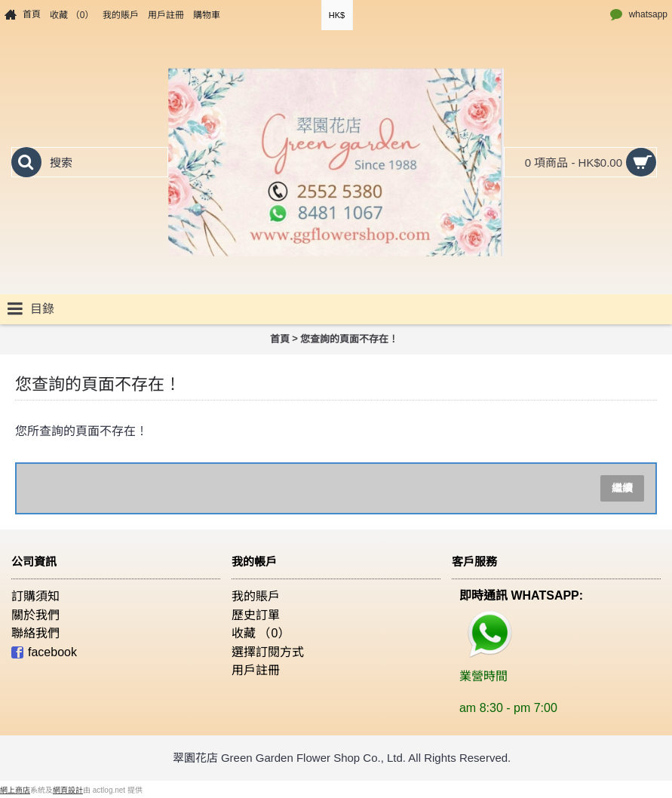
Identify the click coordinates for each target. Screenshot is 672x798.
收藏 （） (261, 633)
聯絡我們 (35, 633)
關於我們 (35, 615)
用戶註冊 (256, 670)
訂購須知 (35, 596)
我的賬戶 (256, 596)
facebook (44, 653)
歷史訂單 (256, 615)
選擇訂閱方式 (268, 652)
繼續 (622, 488)
